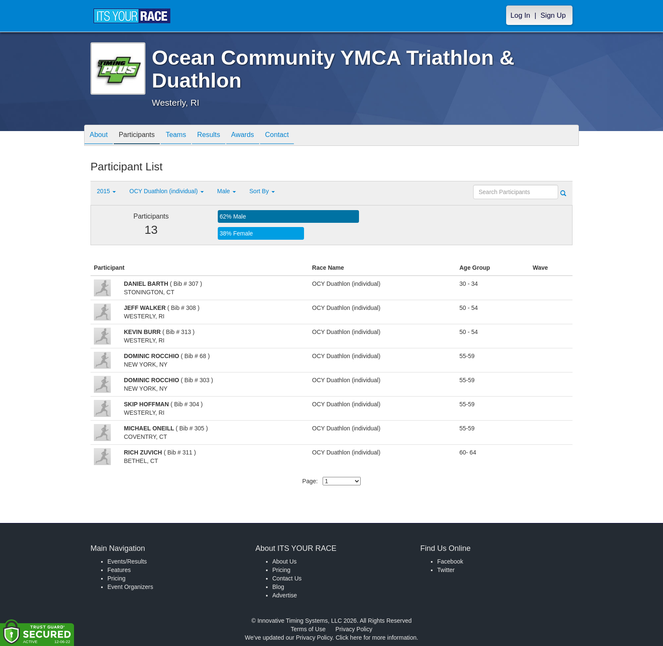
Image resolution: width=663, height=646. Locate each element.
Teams (184, 136)
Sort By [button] (262, 191)
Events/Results (127, 561)
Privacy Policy (353, 629)
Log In (520, 15)
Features (119, 570)
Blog (278, 586)
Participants (141, 136)
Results (220, 136)
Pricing (116, 578)
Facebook (450, 561)
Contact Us (286, 578)
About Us (284, 561)
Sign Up (553, 15)
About (100, 136)
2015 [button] (106, 191)
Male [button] (226, 191)
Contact (294, 136)
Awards (257, 136)
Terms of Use (308, 629)
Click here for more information (376, 637)
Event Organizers (130, 586)
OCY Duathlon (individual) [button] (166, 191)
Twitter (446, 570)
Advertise (284, 595)
